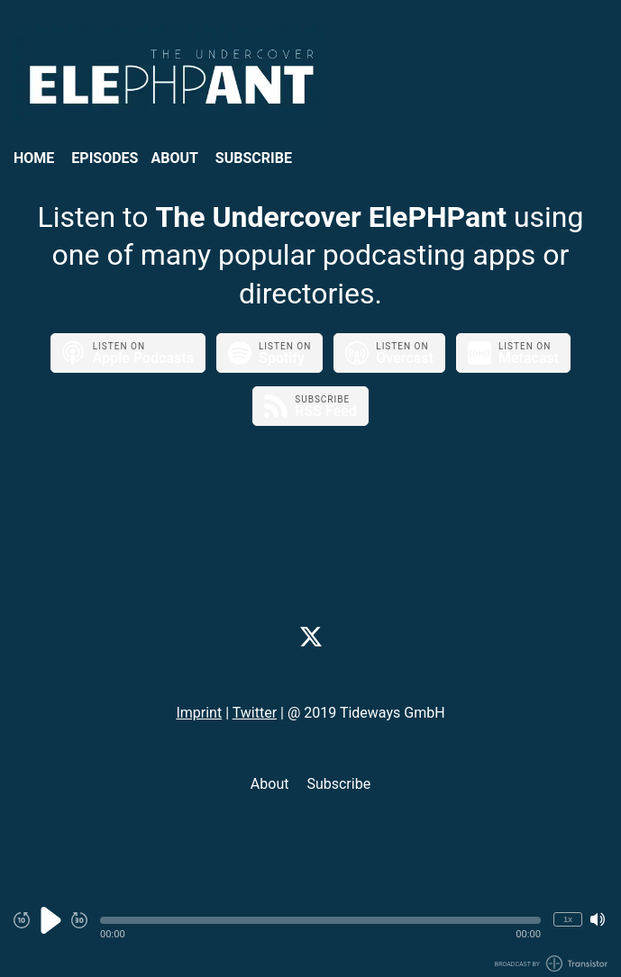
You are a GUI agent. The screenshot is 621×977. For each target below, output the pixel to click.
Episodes (104, 158)
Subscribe (253, 158)
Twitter (255, 712)
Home (34, 158)
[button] (320, 920)
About (174, 158)
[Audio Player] (310, 929)
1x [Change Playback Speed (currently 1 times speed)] (567, 919)
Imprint (199, 712)
